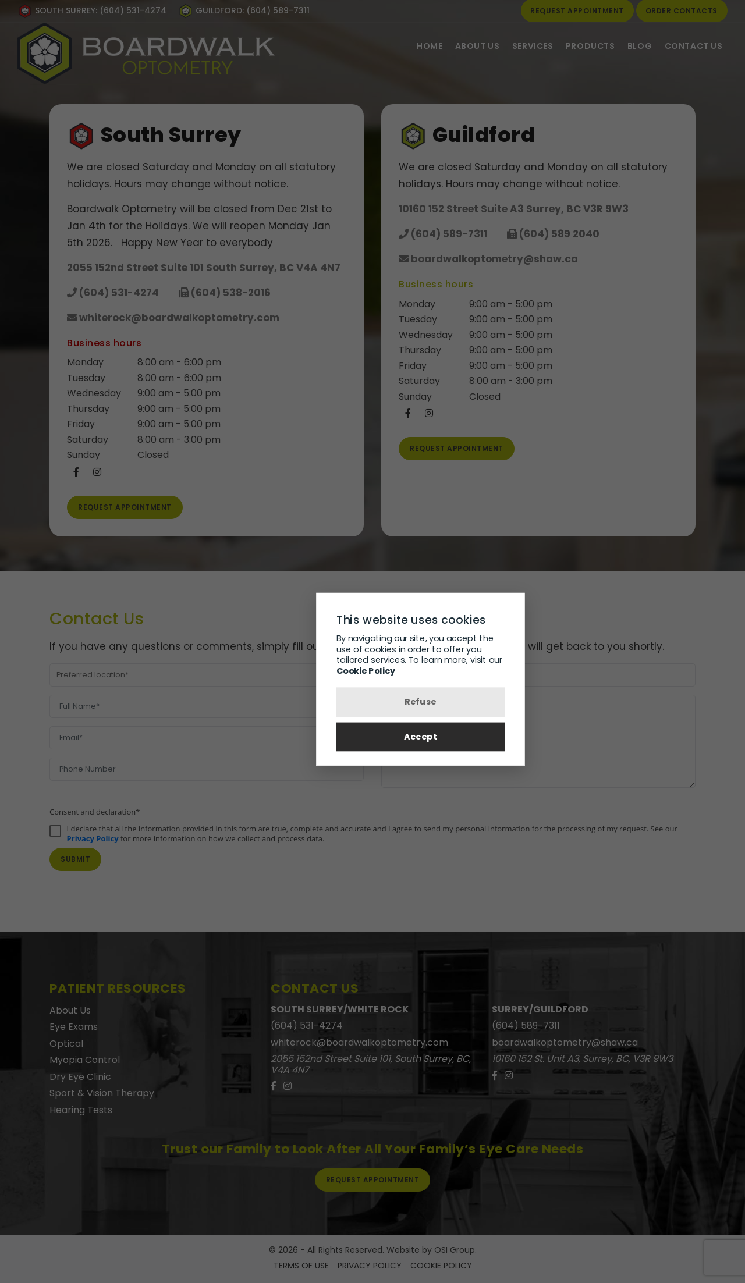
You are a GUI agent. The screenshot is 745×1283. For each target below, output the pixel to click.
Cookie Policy (315, 670)
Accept (373, 739)
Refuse (372, 702)
